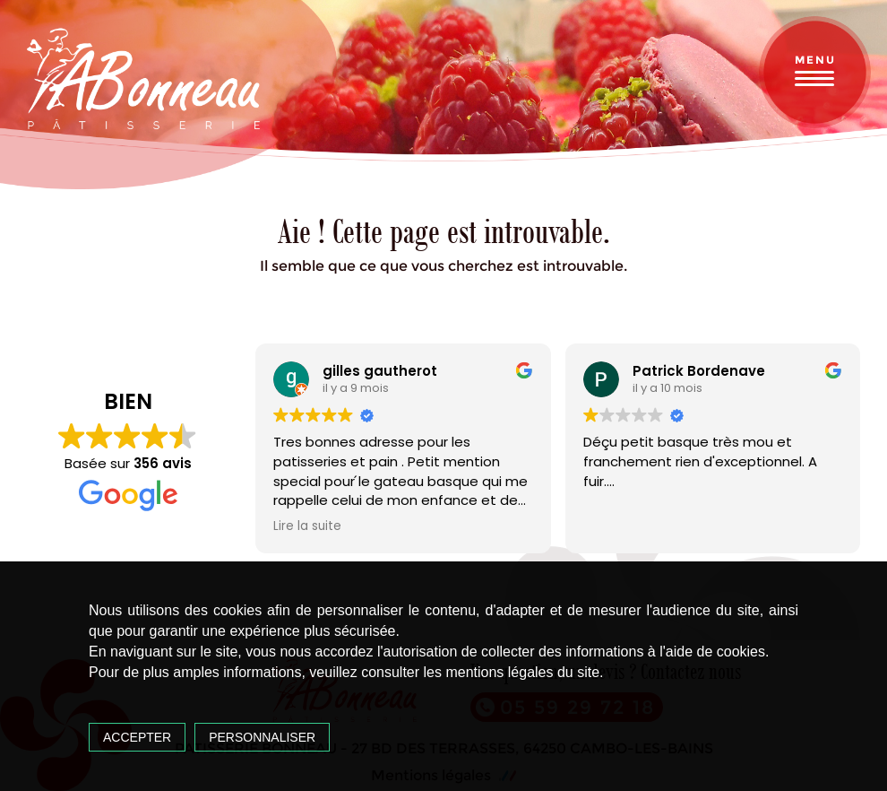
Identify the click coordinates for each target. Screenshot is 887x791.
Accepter (137, 737)
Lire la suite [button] (307, 526)
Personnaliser (262, 737)
